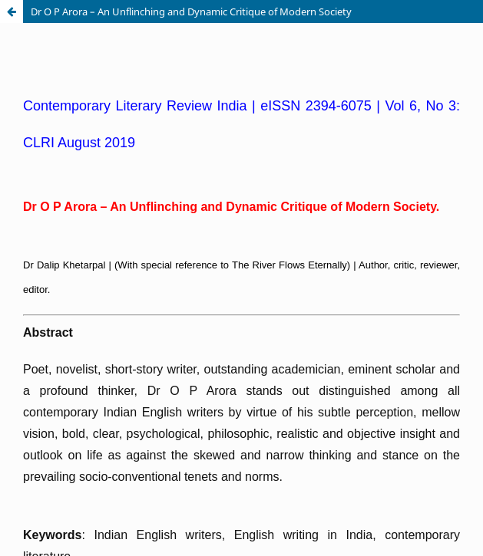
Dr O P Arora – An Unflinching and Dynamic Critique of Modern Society (191, 11)
